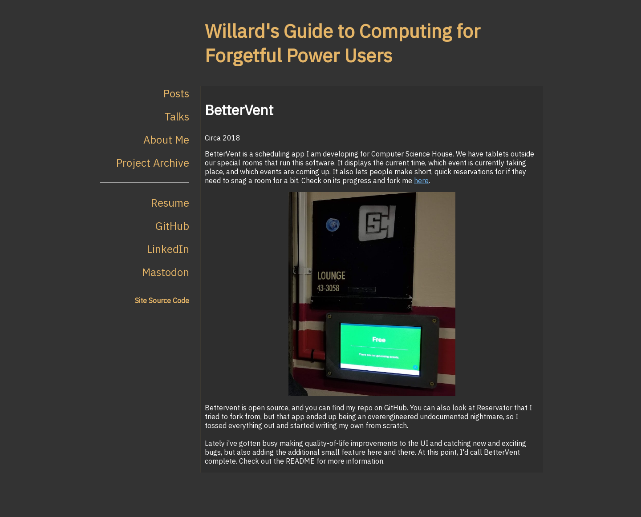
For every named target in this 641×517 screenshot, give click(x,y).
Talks (176, 116)
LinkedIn (168, 249)
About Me (166, 139)
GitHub (172, 226)
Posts (176, 93)
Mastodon (165, 272)
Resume (170, 203)
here (421, 180)
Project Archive (152, 163)
